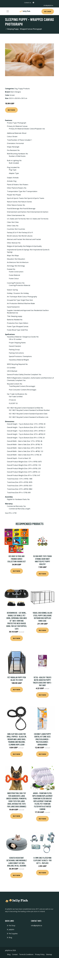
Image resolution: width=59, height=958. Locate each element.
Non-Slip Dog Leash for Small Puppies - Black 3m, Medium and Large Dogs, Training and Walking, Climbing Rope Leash (17, 739)
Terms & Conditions (26, 954)
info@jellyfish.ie (48, 5)
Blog (10, 937)
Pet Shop (47, 11)
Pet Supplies (13, 933)
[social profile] (33, 2)
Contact (15, 954)
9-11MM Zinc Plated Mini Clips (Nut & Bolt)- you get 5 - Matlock (42, 860)
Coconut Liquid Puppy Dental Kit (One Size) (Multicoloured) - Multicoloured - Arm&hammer (42, 739)
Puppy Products (24, 89)
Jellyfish (11, 929)
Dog (16, 89)
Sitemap (49, 954)
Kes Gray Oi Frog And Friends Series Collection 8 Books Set (16, 559)
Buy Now (11, 110)
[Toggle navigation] (7, 11)
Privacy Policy (40, 954)
